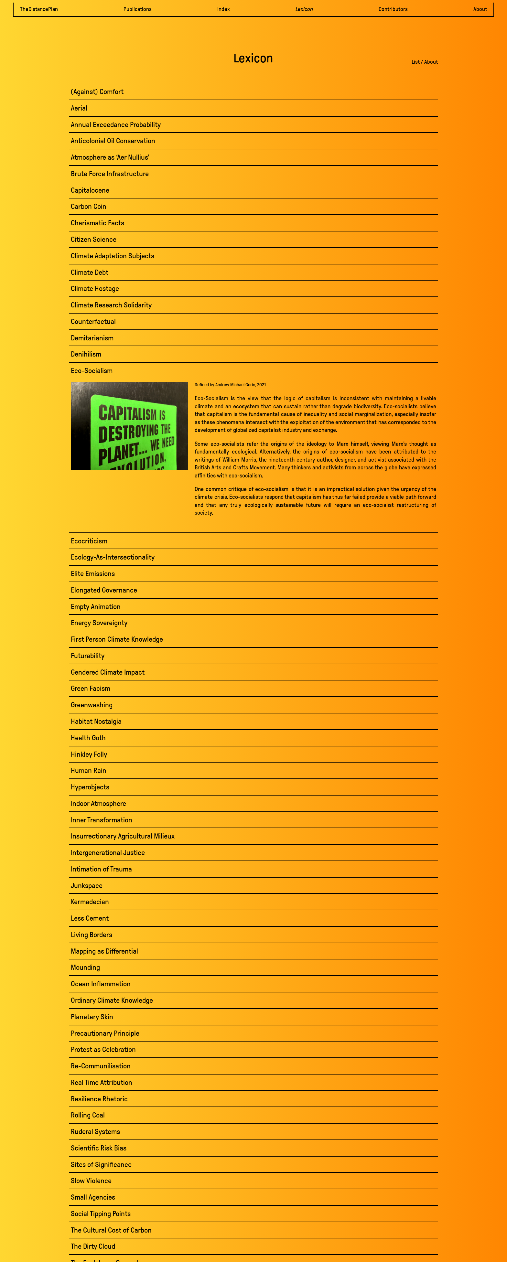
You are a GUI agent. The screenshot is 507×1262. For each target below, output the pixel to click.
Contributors (393, 9)
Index (223, 9)
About (480, 9)
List (416, 62)
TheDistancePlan (39, 9)
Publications (138, 9)
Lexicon (304, 9)
